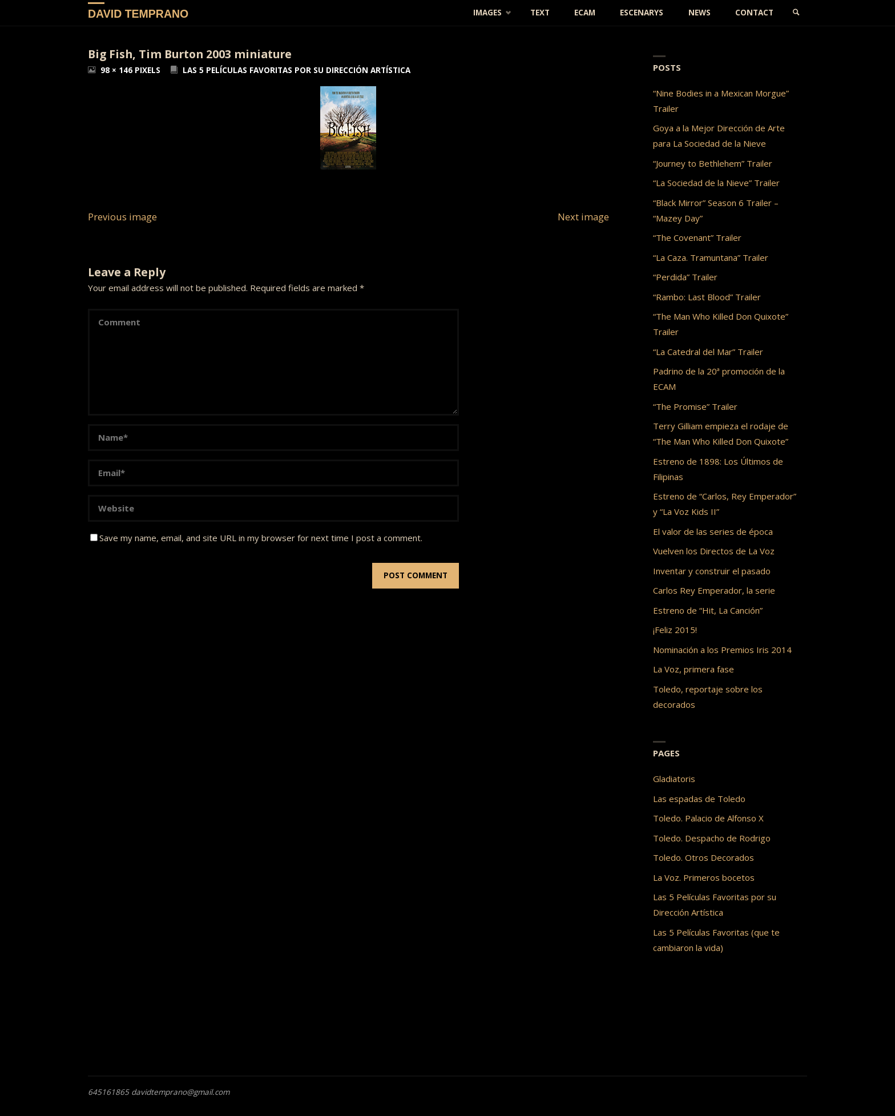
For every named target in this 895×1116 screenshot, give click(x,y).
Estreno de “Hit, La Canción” (708, 610)
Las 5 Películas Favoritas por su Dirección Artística (296, 70)
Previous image (122, 216)
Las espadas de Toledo (699, 798)
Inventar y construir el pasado (712, 571)
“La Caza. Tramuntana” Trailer (710, 257)
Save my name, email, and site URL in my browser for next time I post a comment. (256, 537)
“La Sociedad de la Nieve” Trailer (716, 182)
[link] (796, 13)
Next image (583, 216)
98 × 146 (117, 70)
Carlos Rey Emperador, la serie (714, 590)
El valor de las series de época (713, 531)
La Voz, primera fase (693, 669)
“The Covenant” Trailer (697, 237)
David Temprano (138, 13)
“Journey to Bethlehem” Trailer (712, 163)
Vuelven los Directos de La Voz (714, 551)
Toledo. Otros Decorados (703, 857)
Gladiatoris (674, 778)
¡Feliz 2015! (675, 629)
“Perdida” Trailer (685, 277)
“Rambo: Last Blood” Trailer (707, 297)
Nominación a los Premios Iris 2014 (722, 649)
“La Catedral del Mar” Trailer (708, 351)
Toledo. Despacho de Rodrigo (712, 838)
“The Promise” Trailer (695, 406)
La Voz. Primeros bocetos (704, 877)
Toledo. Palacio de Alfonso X (708, 818)
